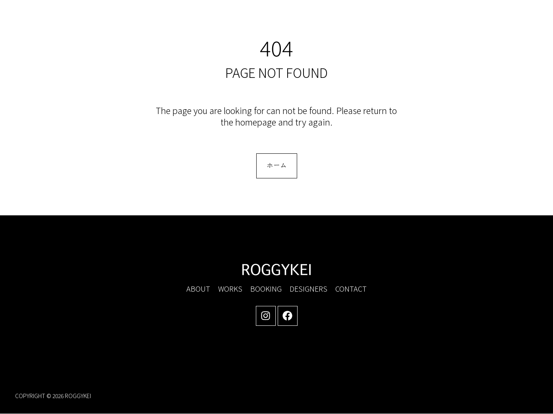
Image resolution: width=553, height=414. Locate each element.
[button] (470, 23)
